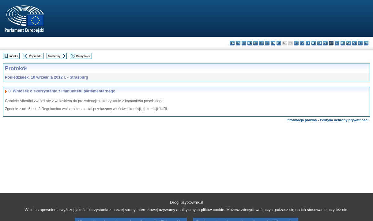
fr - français (279, 43)
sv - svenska (366, 43)
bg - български (232, 43)
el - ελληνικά (267, 43)
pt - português (337, 43)
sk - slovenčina (348, 43)
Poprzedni (35, 56)
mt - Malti (319, 43)
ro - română (343, 43)
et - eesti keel (261, 43)
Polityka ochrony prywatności (344, 120)
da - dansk (249, 43)
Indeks (13, 56)
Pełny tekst (83, 56)
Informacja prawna (302, 120)
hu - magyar (313, 43)
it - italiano (296, 43)
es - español (238, 43)
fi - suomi (360, 43)
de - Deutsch (255, 43)
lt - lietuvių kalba (308, 43)
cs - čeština (244, 43)
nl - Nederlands (325, 43)
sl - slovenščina (354, 43)
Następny (54, 56)
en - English (273, 43)
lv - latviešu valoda (302, 43)
